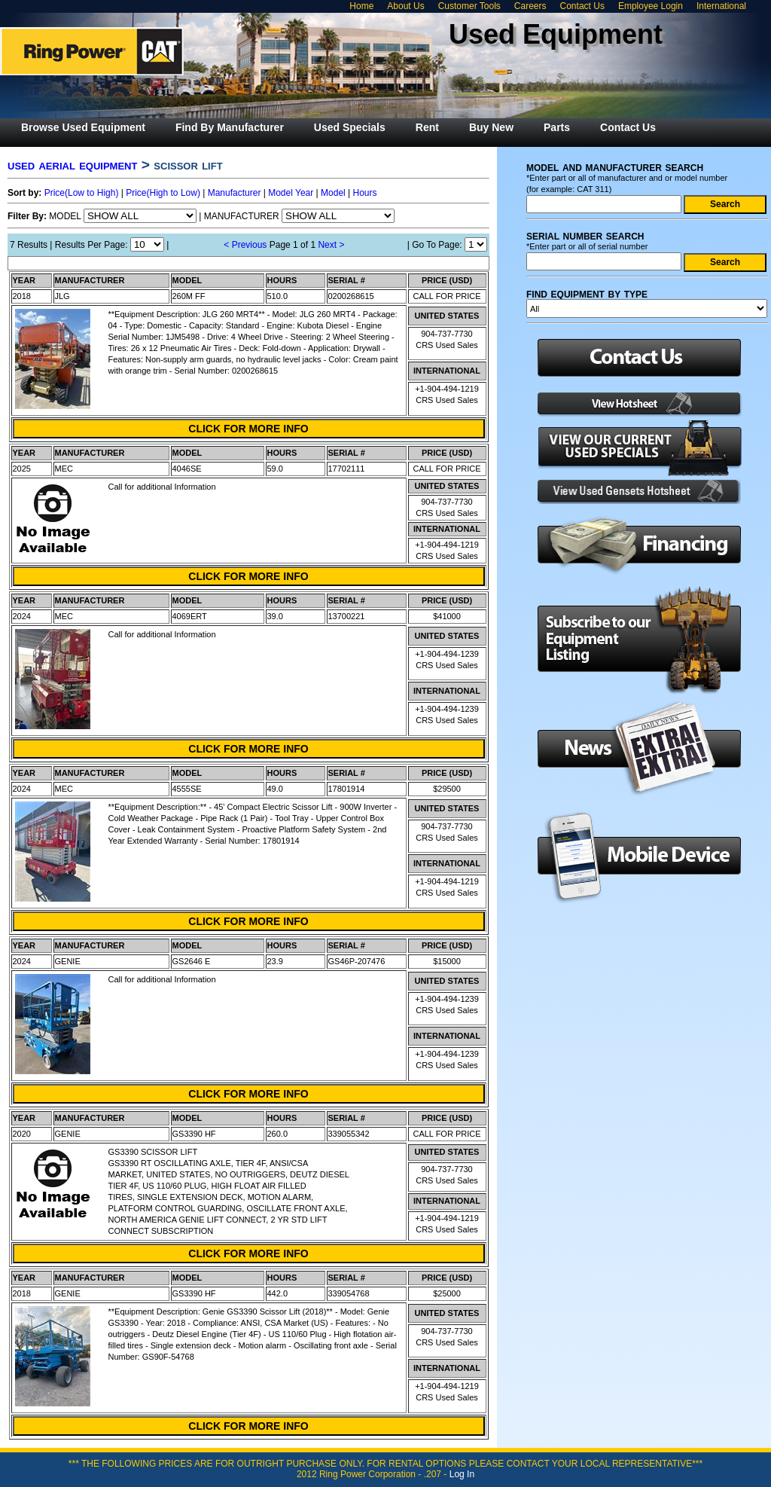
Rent (427, 127)
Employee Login (650, 6)
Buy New (491, 127)
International (721, 6)
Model (333, 193)
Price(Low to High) (81, 193)
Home (361, 6)
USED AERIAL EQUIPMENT (72, 165)
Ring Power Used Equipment (92, 51)
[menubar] (338, 127)
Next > (331, 245)
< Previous (245, 245)
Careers (530, 6)
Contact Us (582, 6)
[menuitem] (83, 127)
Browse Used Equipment (83, 127)
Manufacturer (234, 193)
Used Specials (350, 127)
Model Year (290, 193)
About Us (405, 6)
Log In (461, 1474)
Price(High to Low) (163, 193)
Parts (557, 127)
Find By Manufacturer (229, 127)
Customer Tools (469, 6)
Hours (365, 193)
